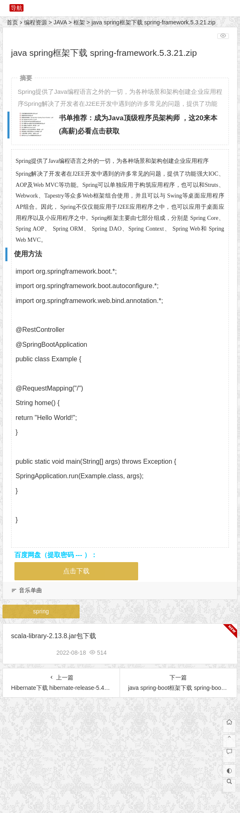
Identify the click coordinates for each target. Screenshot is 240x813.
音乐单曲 (30, 590)
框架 (79, 22)
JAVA (60, 22)
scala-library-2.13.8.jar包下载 (53, 635)
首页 (12, 22)
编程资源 (35, 22)
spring (41, 611)
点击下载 (76, 571)
